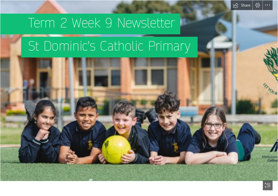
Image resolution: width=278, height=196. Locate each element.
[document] (139, 98)
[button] (241, 5)
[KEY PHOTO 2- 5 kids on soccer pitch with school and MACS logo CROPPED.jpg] (139, 90)
